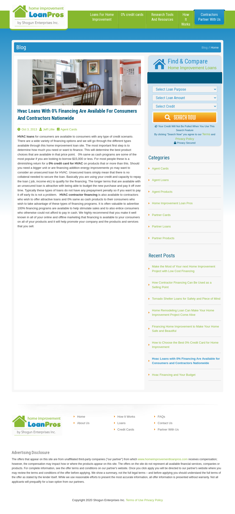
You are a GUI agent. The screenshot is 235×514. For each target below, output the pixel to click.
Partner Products (163, 238)
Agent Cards (160, 168)
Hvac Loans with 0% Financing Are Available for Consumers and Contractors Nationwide (186, 361)
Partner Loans (161, 226)
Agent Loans (160, 180)
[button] (102, 20)
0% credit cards (132, 14)
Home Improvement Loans (192, 68)
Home (215, 47)
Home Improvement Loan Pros (172, 203)
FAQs (161, 416)
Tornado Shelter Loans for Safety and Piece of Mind (186, 298)
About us (83, 423)
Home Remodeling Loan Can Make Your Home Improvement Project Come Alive (183, 313)
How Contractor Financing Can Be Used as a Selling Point (181, 285)
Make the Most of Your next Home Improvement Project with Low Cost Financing (183, 269)
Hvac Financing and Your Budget (173, 374)
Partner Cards (161, 215)
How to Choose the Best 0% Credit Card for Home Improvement (185, 345)
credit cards (126, 429)
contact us (165, 423)
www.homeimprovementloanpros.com (163, 459)
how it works (185, 19)
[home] (39, 15)
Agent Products (162, 191)
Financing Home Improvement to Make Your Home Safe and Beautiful (185, 329)
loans (122, 423)
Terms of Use (135, 500)
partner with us (168, 429)
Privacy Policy (185, 139)
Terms (206, 134)
